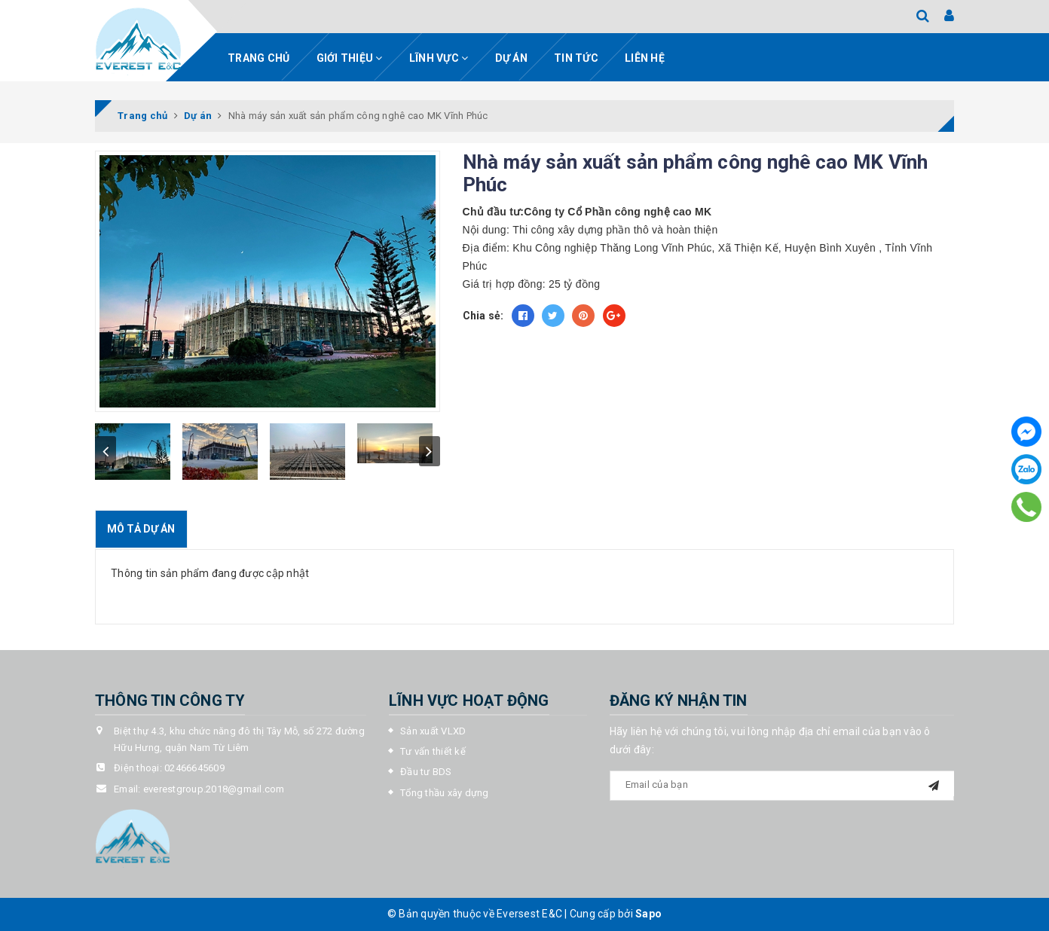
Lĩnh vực (439, 58)
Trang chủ (258, 58)
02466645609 (194, 768)
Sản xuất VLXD (433, 731)
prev (105, 451)
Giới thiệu (350, 58)
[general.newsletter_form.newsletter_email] (782, 786)
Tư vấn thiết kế (433, 751)
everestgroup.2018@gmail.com (214, 789)
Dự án (511, 58)
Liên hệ (645, 58)
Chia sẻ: (483, 316)
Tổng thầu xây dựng (444, 792)
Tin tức (576, 58)
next (429, 451)
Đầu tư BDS (426, 771)
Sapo (648, 914)
